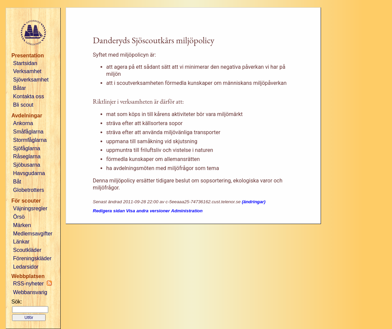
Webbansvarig (30, 292)
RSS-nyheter (32, 283)
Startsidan (25, 63)
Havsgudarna (29, 173)
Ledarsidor (26, 267)
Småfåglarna (28, 131)
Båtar (19, 88)
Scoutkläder (27, 250)
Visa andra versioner (148, 210)
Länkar (21, 241)
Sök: (16, 302)
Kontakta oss (28, 96)
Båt (17, 181)
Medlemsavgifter (32, 233)
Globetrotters (28, 190)
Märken (22, 225)
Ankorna (23, 123)
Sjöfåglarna (26, 148)
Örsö (19, 217)
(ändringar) (253, 201)
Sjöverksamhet (31, 80)
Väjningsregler (30, 208)
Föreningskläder (32, 258)
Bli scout (23, 105)
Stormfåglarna (30, 140)
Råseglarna (27, 156)
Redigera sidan (109, 210)
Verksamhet (27, 71)
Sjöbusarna (26, 165)
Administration (187, 210)
